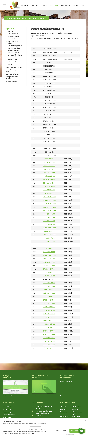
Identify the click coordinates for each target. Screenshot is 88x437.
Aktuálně (35, 5)
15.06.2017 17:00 (49, 272)
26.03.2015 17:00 (49, 334)
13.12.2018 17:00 (49, 238)
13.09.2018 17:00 (49, 248)
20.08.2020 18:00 (49, 200)
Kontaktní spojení (8, 412)
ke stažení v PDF (7, 396)
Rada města (11, 39)
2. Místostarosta (13, 36)
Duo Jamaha (39, 416)
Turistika (44, 5)
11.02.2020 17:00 (49, 186)
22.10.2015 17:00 (49, 321)
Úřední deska (7, 409)
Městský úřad (65, 5)
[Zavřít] (85, 420)
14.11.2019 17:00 (49, 217)
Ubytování (75, 409)
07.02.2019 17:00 (49, 235)
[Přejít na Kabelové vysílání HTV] (15, 387)
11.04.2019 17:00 (49, 231)
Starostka (11, 31)
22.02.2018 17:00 (49, 259)
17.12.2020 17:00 (49, 190)
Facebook (63, 396)
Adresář (75, 5)
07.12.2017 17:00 (49, 262)
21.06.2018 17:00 (49, 252)
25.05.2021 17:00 (49, 180)
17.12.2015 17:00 (49, 317)
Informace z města (11, 81)
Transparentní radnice (12, 74)
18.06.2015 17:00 (49, 327)
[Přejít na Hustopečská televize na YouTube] (44, 387)
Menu (4, 5)
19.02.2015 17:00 (49, 338)
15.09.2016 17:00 (49, 297)
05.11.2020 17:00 (49, 193)
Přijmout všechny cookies (77, 430)
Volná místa (7, 417)
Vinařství (63, 406)
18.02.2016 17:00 (49, 310)
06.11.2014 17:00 (49, 348)
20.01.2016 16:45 (49, 314)
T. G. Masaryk (76, 406)
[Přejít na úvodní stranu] (19, 5)
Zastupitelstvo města (38, 18)
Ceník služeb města (9, 414)
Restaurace (64, 412)
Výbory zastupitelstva (15, 45)
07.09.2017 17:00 (49, 269)
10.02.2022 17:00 (49, 159)
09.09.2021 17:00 (49, 169)
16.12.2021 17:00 (49, 162)
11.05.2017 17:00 (49, 276)
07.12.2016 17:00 (49, 290)
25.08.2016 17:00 (49, 300)
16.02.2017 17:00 (49, 283)
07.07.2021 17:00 (49, 173)
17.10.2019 (49, 221)
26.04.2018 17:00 (49, 255)
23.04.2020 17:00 (49, 207)
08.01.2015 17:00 (49, 341)
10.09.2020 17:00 (49, 197)
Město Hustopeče (66, 381)
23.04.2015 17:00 (49, 331)
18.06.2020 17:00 (49, 204)
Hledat (83, 5)
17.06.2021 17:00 (49, 176)
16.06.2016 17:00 (49, 303)
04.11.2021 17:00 (49, 166)
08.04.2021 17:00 (49, 183)
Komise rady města (14, 48)
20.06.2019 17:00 (49, 228)
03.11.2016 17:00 (49, 293)
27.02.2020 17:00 (49, 210)
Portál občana (7, 406)
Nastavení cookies (70, 434)
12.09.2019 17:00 (49, 224)
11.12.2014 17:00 (49, 345)
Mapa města (76, 416)
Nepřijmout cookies (61, 430)
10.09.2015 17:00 (49, 324)
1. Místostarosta (13, 34)
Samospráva (54, 5)
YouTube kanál (36, 396)
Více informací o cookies (35, 426)
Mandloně (63, 409)
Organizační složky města (13, 67)
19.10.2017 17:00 (49, 266)
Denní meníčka (64, 416)
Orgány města (26, 18)
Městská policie (13, 62)
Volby (10, 64)
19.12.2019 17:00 (49, 214)
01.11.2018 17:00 (49, 241)
